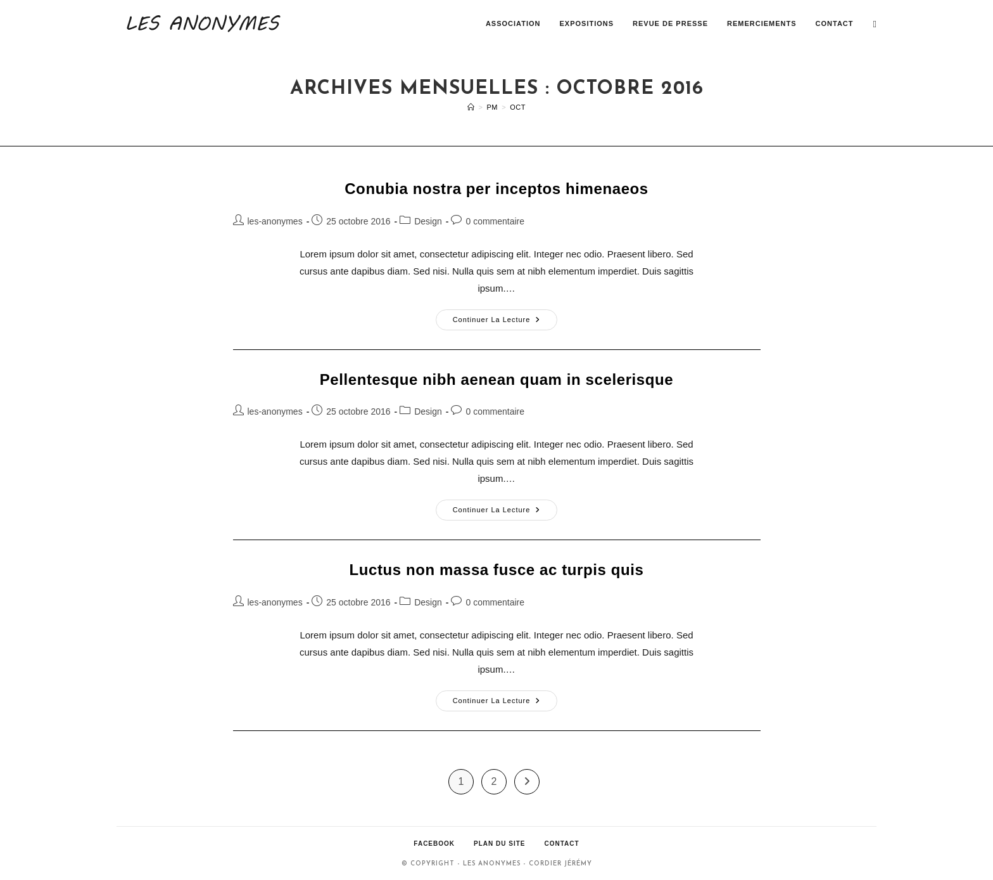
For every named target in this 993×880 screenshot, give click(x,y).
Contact (561, 843)
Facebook (434, 843)
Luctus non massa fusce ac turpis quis (497, 569)
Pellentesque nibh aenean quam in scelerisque (497, 379)
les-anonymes (275, 221)
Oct (518, 107)
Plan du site (499, 843)
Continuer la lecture (505, 322)
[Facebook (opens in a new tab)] (875, 24)
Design (428, 221)
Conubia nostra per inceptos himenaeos (496, 188)
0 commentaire (494, 221)
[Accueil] (471, 107)
